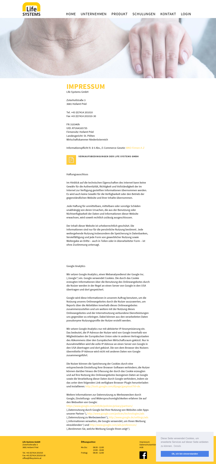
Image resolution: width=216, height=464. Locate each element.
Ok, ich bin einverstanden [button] (185, 454)
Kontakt (168, 14)
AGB (141, 447)
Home (71, 14)
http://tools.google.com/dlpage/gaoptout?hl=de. (113, 386)
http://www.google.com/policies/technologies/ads (115, 413)
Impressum (145, 442)
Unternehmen (94, 14)
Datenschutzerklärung (149, 444)
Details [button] (177, 446)
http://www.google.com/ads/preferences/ (113, 425)
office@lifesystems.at (31, 458)
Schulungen (144, 14)
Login (186, 14)
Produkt (119, 14)
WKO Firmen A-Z (135, 148)
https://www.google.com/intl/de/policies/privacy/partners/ (99, 406)
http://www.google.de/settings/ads (128, 417)
